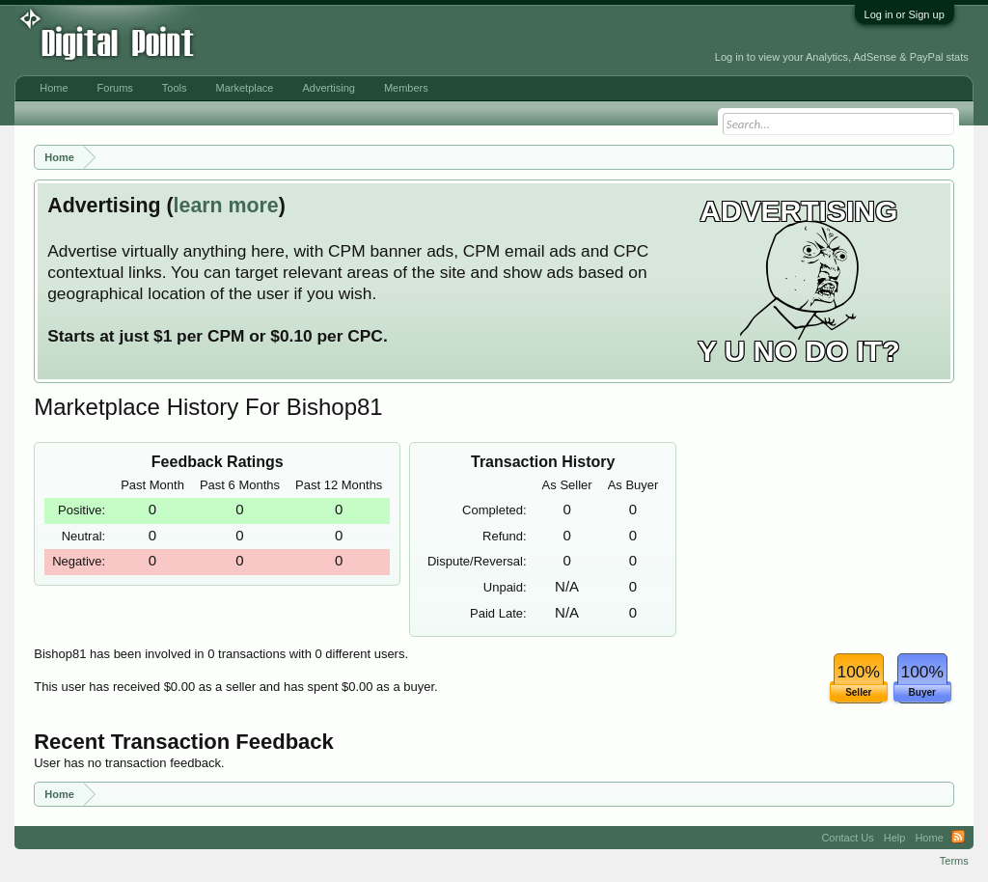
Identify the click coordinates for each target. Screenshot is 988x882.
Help (895, 837)
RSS (958, 837)
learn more (226, 205)
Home (54, 88)
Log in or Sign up (904, 14)
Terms (954, 861)
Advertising (328, 88)
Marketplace (245, 88)
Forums (115, 88)
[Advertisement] (433, 40)
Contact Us (847, 837)
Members (406, 88)
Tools (174, 88)
